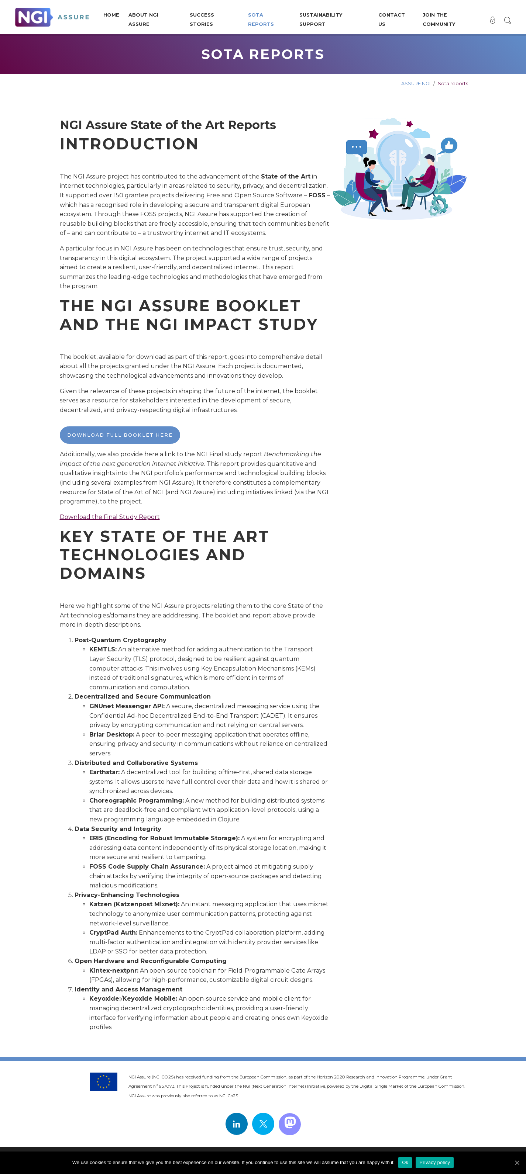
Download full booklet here (120, 435)
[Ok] (516, 1162)
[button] (507, 20)
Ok (405, 1162)
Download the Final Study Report (110, 516)
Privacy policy (434, 1162)
